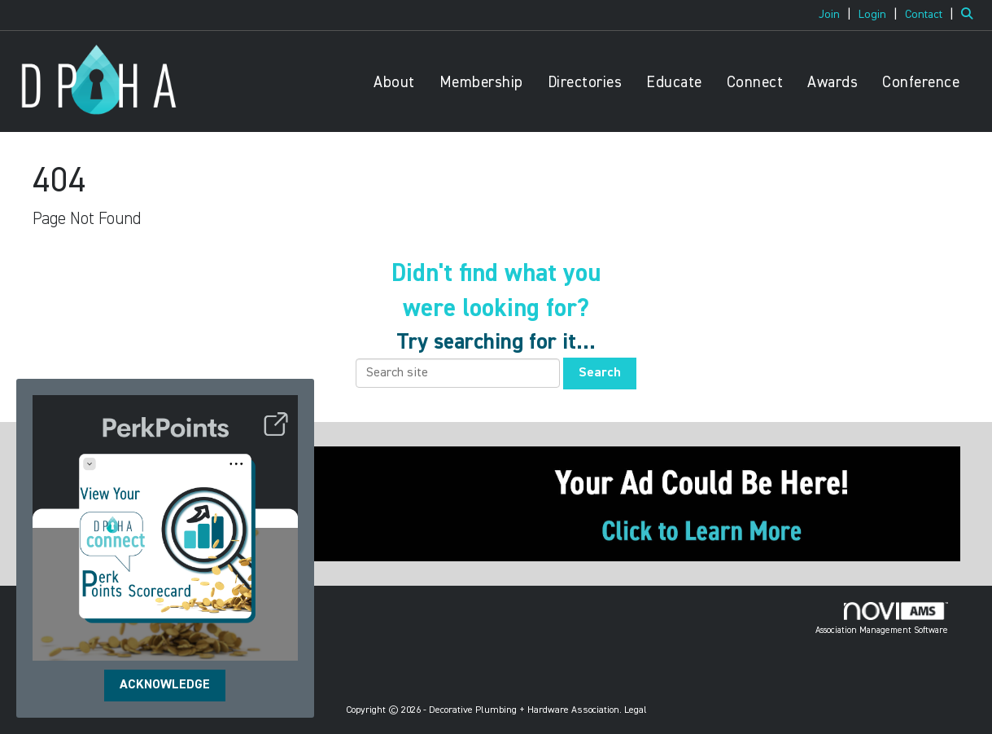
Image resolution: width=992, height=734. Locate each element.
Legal (635, 710)
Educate (674, 82)
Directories (585, 82)
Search (600, 373)
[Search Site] (970, 14)
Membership (481, 82)
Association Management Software (881, 618)
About (394, 82)
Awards (832, 82)
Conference (920, 82)
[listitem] (837, 14)
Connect (755, 82)
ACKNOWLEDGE (165, 685)
